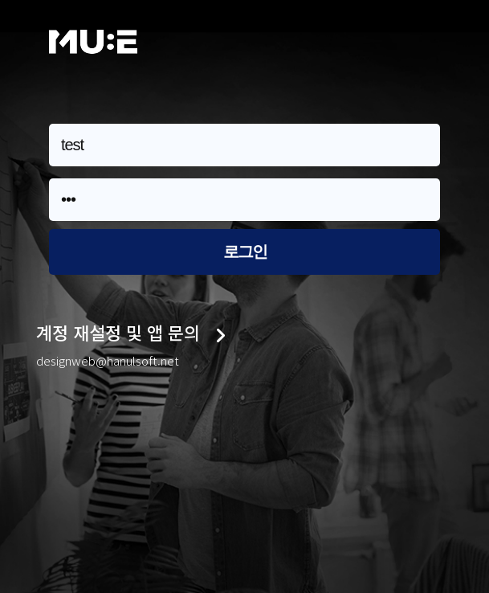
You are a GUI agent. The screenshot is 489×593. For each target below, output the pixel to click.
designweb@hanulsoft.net (107, 360)
